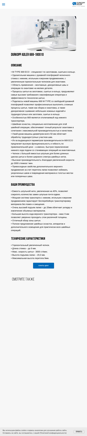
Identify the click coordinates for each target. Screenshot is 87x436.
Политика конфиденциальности (43, 391)
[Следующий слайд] (82, 318)
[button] (43, 266)
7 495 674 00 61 (43, 370)
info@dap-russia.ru (43, 380)
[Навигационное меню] (3, 4)
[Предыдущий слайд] (4, 318)
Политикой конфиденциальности (53, 433)
